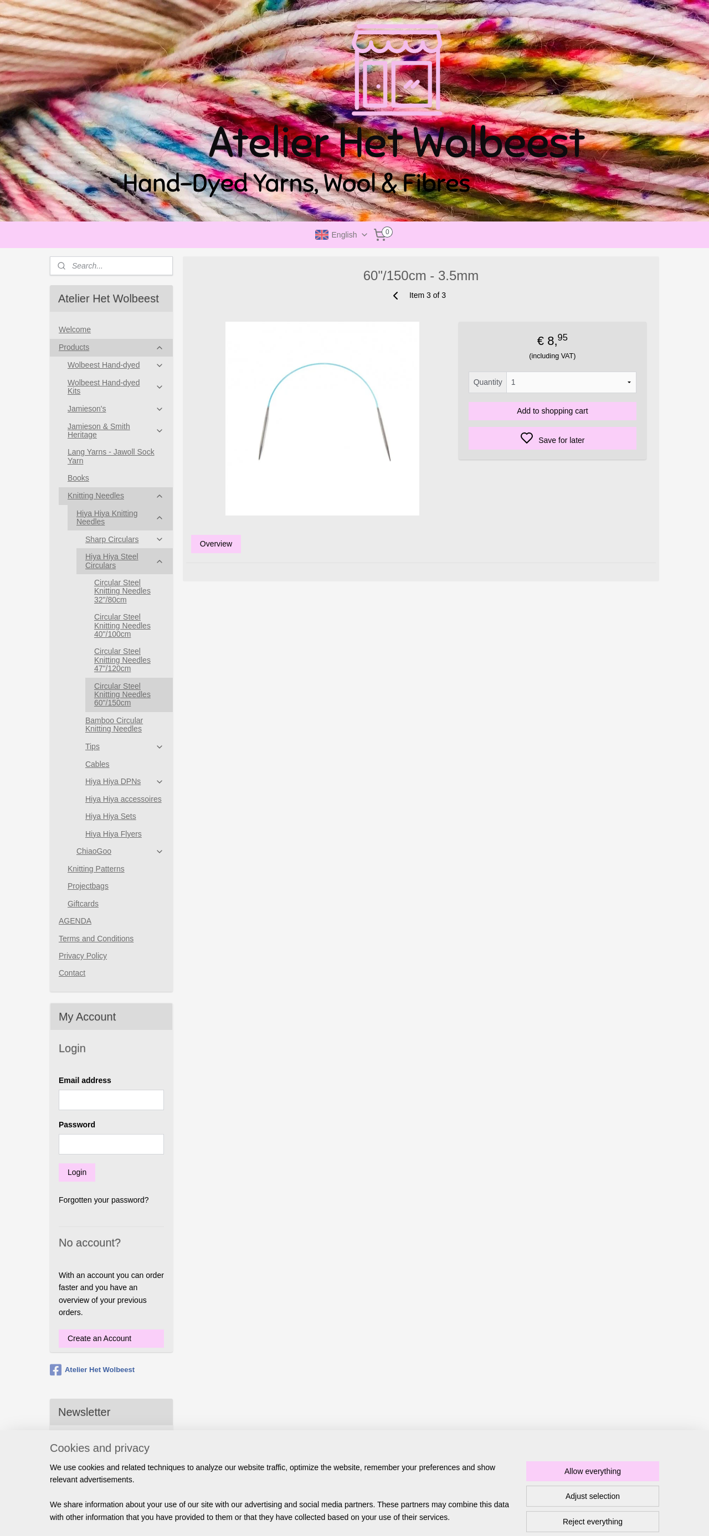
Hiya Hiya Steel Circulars (124, 560)
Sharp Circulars (124, 539)
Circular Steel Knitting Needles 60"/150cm (122, 695)
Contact (72, 972)
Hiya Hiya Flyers (113, 833)
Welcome (75, 329)
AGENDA (75, 920)
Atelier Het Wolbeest (92, 1370)
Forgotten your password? (104, 1199)
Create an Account (99, 1338)
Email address (85, 1080)
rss (407, 1515)
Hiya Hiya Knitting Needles (120, 517)
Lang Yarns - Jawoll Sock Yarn (111, 456)
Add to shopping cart (552, 410)
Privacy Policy (83, 955)
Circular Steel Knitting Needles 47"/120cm (122, 660)
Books (78, 477)
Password (77, 1124)
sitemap (387, 1515)
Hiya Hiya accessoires (123, 799)
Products (111, 347)
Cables (97, 764)
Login (77, 1172)
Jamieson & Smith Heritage (116, 430)
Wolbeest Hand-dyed (116, 365)
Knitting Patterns (96, 868)
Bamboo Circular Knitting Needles (114, 724)
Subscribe (84, 1469)
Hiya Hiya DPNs (124, 781)
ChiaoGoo (120, 851)
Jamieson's (116, 409)
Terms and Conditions (96, 938)
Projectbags (88, 886)
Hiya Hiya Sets (110, 816)
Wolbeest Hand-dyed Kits (116, 386)
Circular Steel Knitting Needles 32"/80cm (122, 591)
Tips (124, 746)
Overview (215, 543)
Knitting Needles (116, 496)
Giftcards (83, 903)
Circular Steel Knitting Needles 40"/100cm (122, 625)
